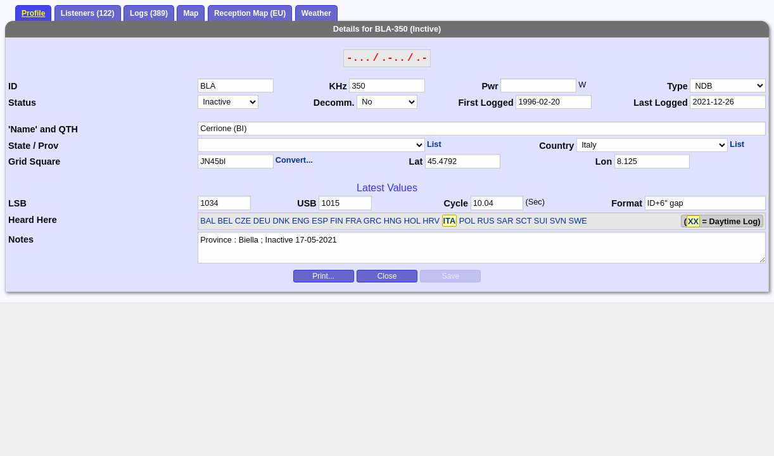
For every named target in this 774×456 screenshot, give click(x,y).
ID (12, 86)
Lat (416, 161)
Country (556, 146)
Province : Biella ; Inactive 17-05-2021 (482, 247)
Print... (323, 276)
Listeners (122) (88, 13)
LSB (17, 203)
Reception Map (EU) (250, 13)
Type (677, 86)
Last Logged (660, 103)
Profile (33, 13)
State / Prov (33, 146)
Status (22, 103)
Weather (316, 13)
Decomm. (334, 103)
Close (387, 276)
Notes (21, 239)
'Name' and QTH (43, 129)
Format (626, 203)
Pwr (489, 86)
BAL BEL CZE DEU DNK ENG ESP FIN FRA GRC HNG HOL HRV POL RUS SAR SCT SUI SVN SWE (393, 221)
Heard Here (32, 220)
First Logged (486, 103)
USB (306, 203)
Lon (603, 161)
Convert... (294, 160)
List (434, 144)
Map (190, 13)
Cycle (456, 203)
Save (450, 276)
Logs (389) (149, 13)
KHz (338, 86)
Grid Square (34, 161)
